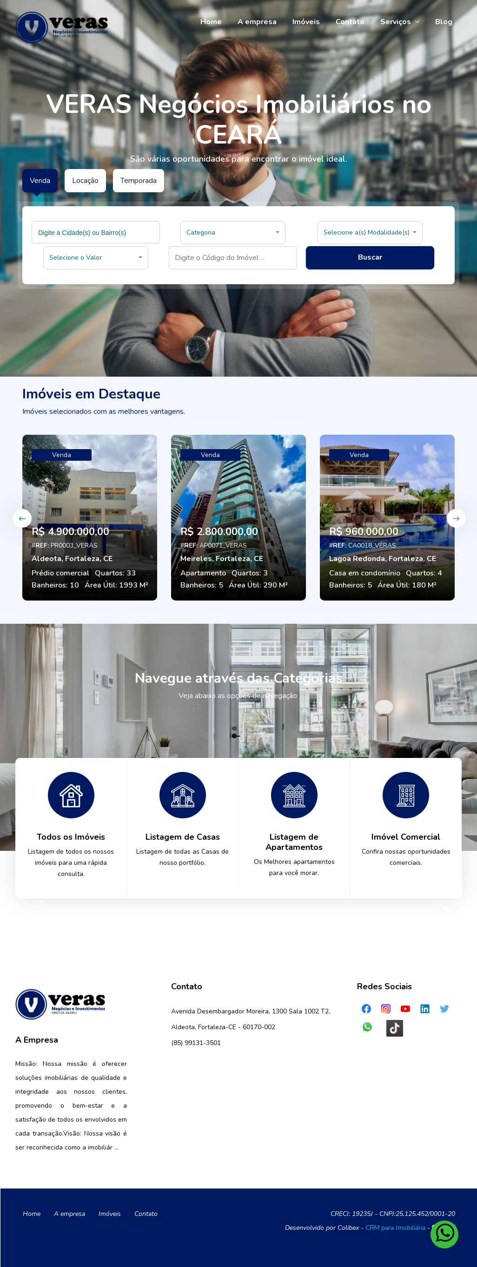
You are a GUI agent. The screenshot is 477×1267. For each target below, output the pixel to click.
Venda (61, 455)
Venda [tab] (40, 181)
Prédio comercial (60, 573)
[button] (232, 232)
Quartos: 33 (115, 573)
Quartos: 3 (250, 573)
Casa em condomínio (364, 573)
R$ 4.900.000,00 (70, 532)
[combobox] (96, 232)
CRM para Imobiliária (395, 1227)
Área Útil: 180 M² (407, 585)
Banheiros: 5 (201, 585)
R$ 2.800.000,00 (219, 532)
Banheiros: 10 (55, 585)
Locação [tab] (85, 181)
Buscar (370, 257)
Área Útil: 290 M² (258, 585)
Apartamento (203, 573)
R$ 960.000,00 (363, 532)
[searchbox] (96, 232)
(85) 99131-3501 (196, 1042)
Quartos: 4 (424, 573)
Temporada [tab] (138, 181)
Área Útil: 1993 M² (116, 585)
